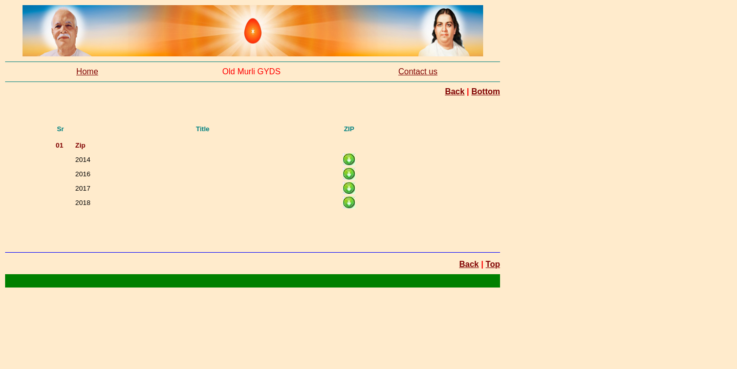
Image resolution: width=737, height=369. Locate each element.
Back (454, 91)
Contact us (417, 71)
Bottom (485, 91)
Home (87, 71)
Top (493, 264)
